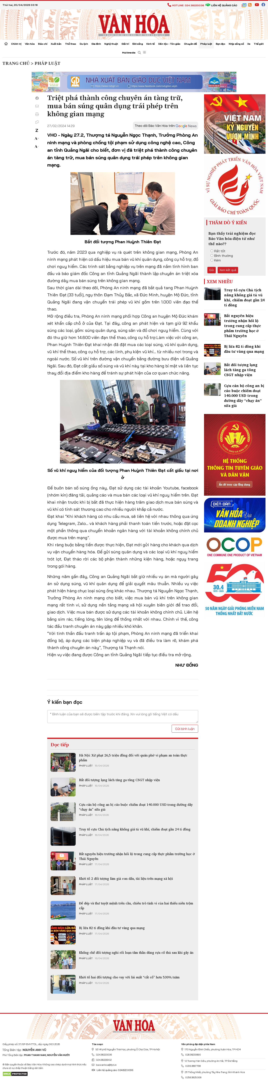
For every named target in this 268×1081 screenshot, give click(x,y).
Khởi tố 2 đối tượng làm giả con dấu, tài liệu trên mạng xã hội (126, 878)
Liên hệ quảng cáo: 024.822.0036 (112, 1070)
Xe (248, 43)
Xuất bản (56, 43)
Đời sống (137, 43)
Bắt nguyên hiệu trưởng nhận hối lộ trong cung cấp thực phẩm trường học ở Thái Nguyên (137, 856)
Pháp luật (206, 43)
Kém (216, 260)
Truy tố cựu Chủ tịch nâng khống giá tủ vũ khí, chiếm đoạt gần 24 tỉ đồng (134, 829)
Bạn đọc (220, 43)
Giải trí (125, 43)
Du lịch (84, 43)
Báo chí (42, 43)
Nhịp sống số (236, 43)
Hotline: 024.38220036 (185, 5)
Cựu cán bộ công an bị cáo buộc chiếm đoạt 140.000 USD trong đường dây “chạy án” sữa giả (136, 807)
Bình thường (222, 255)
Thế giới (258, 43)
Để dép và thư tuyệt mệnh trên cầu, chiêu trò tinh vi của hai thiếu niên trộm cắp (136, 905)
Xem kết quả (228, 270)
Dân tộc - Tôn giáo (169, 43)
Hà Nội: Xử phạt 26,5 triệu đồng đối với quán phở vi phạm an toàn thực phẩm (133, 757)
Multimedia (128, 52)
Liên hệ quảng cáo (221, 5)
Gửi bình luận (185, 729)
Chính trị (16, 43)
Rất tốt (218, 251)
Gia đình (96, 43)
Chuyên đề (190, 43)
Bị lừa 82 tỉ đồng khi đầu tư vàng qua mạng (112, 928)
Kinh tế (150, 43)
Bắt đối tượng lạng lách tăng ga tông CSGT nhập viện (119, 780)
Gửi (211, 270)
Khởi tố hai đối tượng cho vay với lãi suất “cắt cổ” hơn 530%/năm (129, 977)
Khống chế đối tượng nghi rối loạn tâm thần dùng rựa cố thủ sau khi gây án (136, 952)
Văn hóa (30, 43)
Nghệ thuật (111, 43)
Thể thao (70, 43)
